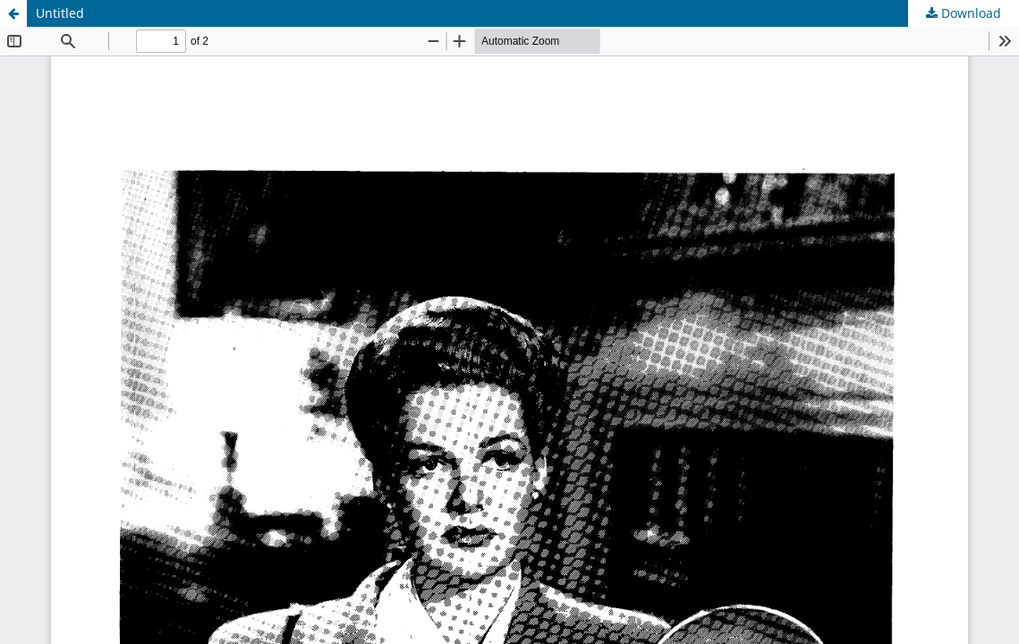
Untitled (60, 12)
